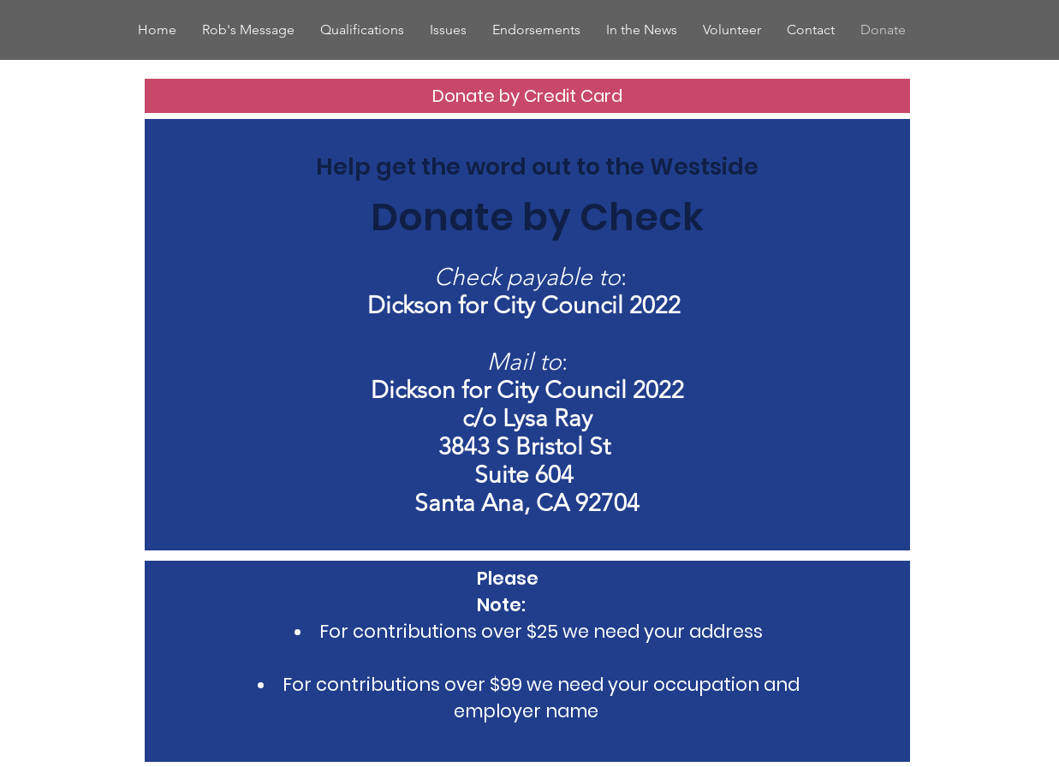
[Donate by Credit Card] (527, 96)
